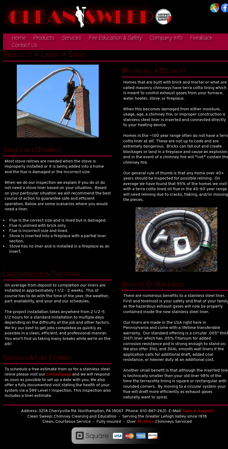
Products (43, 37)
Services (71, 37)
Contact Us (24, 45)
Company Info (166, 37)
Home (19, 37)
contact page (58, 374)
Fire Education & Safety (115, 37)
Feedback (201, 37)
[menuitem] (16, 38)
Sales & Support (197, 411)
